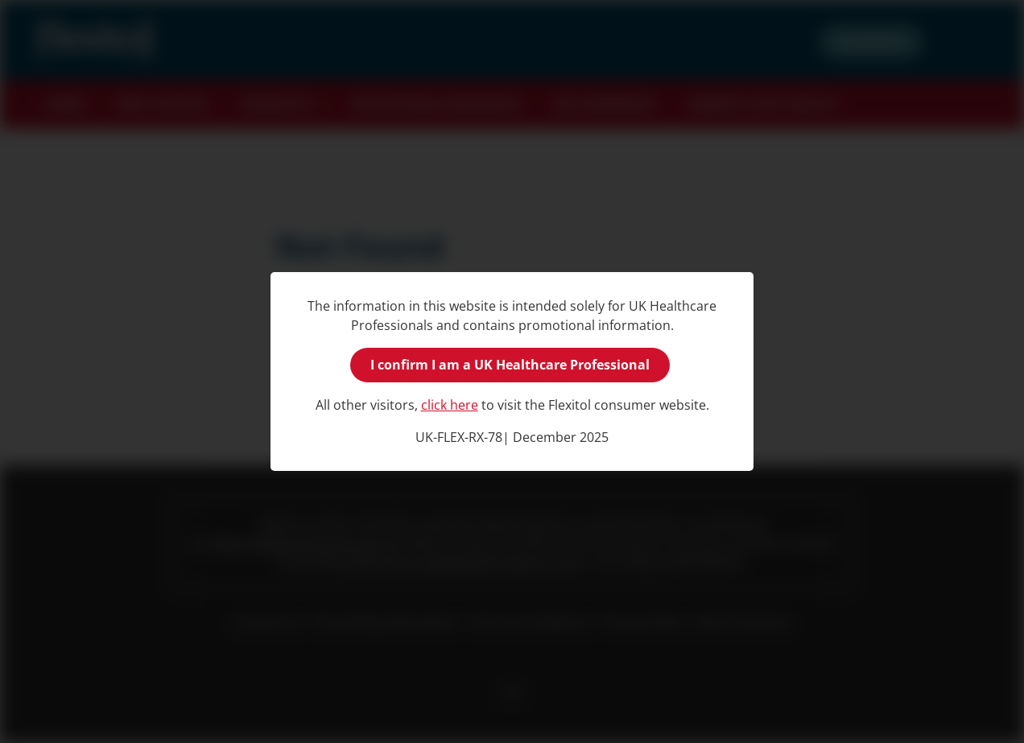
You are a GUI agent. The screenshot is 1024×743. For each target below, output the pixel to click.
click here (449, 405)
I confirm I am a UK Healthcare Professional (510, 365)
